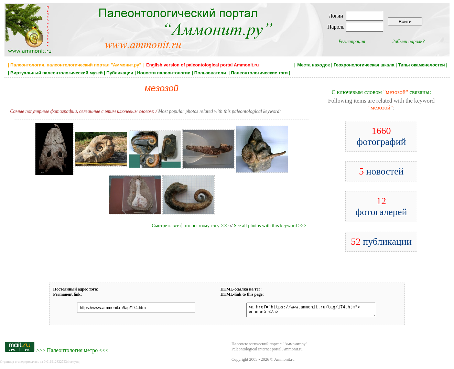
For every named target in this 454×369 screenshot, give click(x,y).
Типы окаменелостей (421, 64)
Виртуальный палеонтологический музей (56, 72)
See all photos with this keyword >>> (270, 225)
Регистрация (351, 41)
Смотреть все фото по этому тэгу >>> (190, 225)
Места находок (313, 64)
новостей (381, 171)
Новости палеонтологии (164, 72)
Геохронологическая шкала (364, 64)
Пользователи (210, 72)
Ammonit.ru (284, 361)
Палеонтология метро (72, 352)
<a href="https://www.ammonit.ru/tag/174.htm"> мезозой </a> (307, 311)
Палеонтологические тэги (259, 72)
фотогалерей (381, 206)
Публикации (119, 72)
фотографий (381, 136)
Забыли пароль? (408, 41)
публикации (381, 241)
